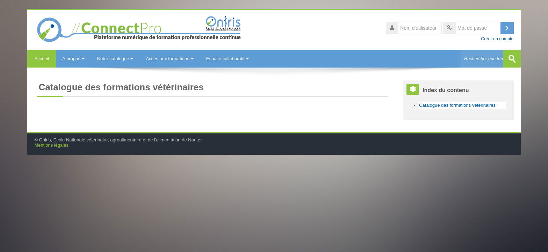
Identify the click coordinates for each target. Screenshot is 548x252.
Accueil (41, 58)
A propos (73, 58)
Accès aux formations (169, 58)
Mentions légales (51, 145)
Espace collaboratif (227, 58)
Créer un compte (497, 38)
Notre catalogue (115, 58)
